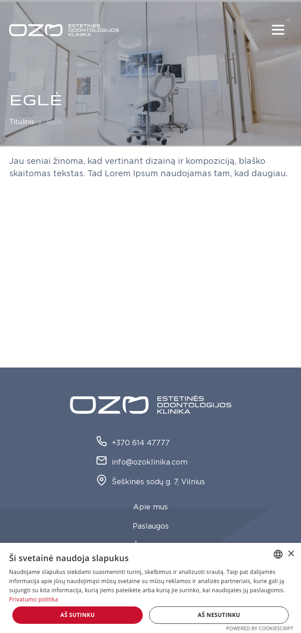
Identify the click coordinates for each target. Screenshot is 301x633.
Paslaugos (151, 526)
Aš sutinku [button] (77, 615)
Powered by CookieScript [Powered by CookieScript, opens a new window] (259, 628)
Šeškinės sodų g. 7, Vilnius (150, 482)
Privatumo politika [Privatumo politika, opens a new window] (33, 599)
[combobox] (278, 554)
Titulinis (21, 122)
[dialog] (150, 588)
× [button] (290, 554)
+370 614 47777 (133, 443)
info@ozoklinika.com (142, 462)
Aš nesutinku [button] (219, 615)
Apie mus (150, 507)
